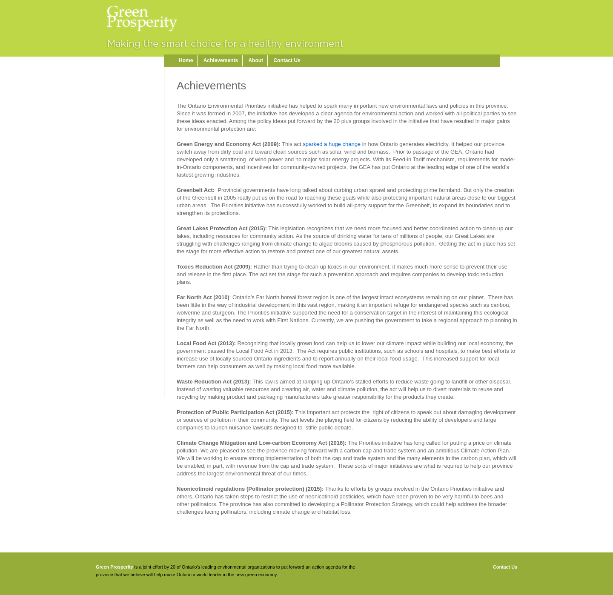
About (255, 60)
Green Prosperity (114, 566)
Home (186, 60)
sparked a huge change (332, 144)
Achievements (220, 60)
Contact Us (286, 60)
